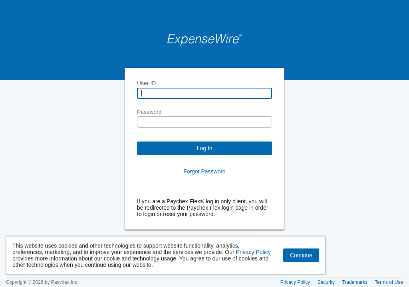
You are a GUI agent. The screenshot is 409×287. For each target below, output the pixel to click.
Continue (301, 256)
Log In (204, 148)
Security (326, 282)
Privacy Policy (253, 253)
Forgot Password (204, 171)
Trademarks (354, 282)
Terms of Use (389, 282)
